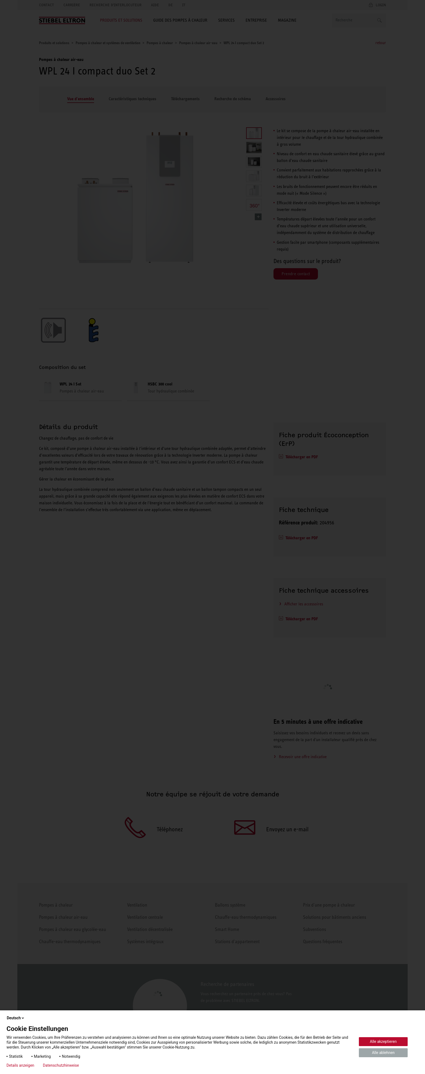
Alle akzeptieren (383, 1041)
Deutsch (16, 1018)
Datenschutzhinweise (61, 1065)
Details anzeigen (20, 1065)
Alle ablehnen (383, 1052)
